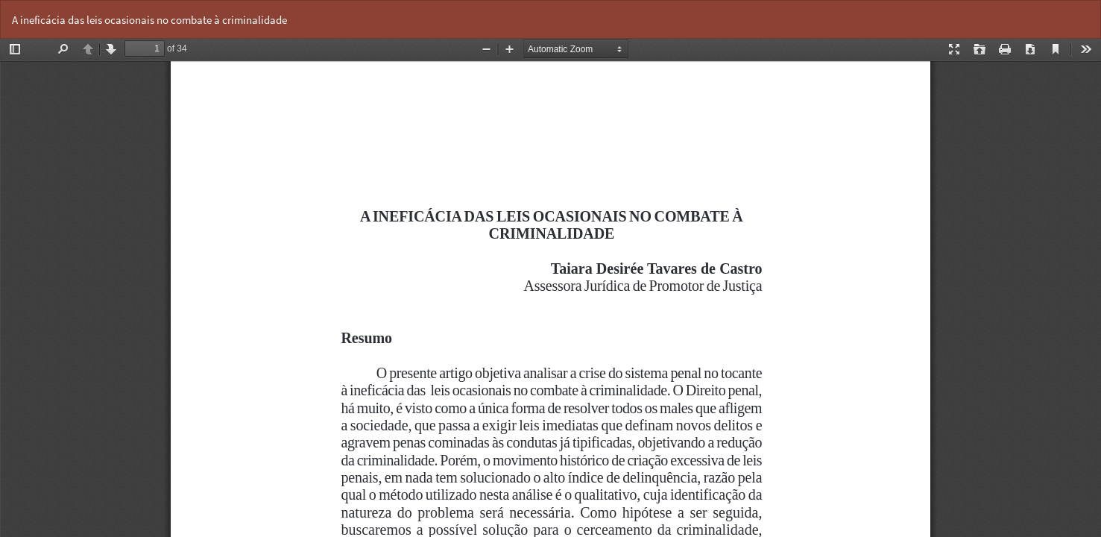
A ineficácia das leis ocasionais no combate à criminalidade (149, 20)
